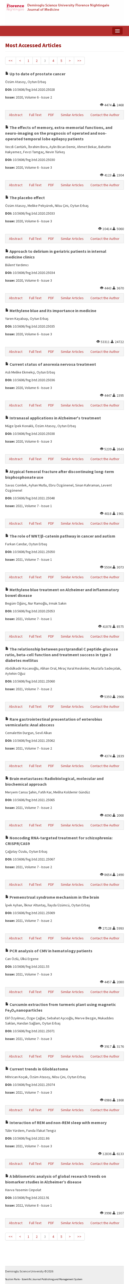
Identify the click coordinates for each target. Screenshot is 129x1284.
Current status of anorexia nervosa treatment (50, 364)
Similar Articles (72, 114)
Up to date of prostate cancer (35, 73)
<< (10, 60)
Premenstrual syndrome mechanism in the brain (52, 897)
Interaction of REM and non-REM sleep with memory (56, 1122)
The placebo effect (25, 197)
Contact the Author (104, 114)
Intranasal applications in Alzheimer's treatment (53, 417)
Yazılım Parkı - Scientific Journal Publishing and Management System (43, 1279)
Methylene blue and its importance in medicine (50, 310)
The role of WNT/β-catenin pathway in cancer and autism (60, 536)
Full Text (35, 114)
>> (79, 60)
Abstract (15, 114)
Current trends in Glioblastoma (36, 1068)
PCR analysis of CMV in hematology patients (48, 950)
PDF (51, 114)
